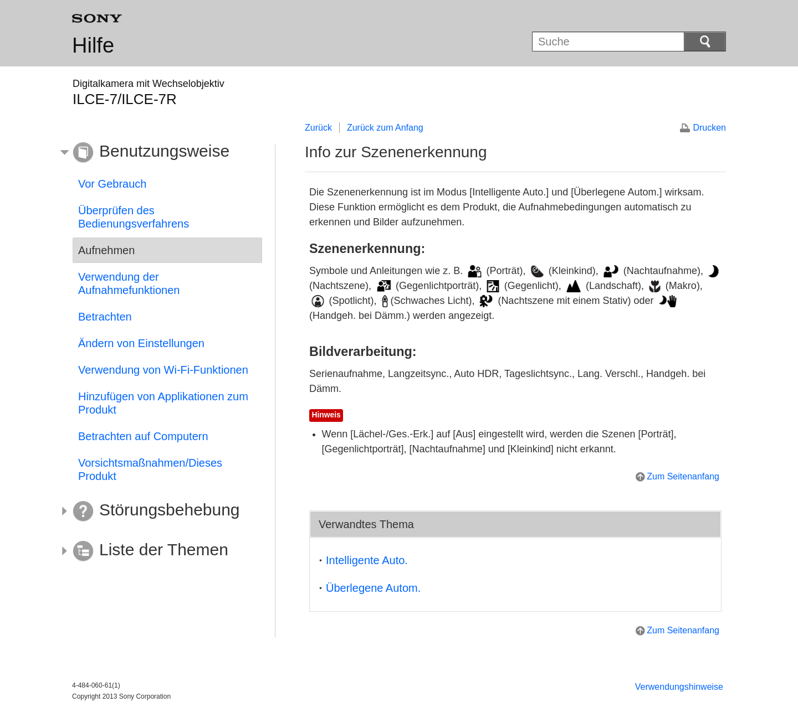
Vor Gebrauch (112, 184)
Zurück (318, 127)
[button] (159, 153)
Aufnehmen (106, 250)
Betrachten (105, 317)
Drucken (709, 127)
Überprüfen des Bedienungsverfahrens (133, 217)
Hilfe (93, 45)
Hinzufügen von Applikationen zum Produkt (163, 403)
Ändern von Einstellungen (141, 343)
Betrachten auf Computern (143, 436)
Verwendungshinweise (679, 686)
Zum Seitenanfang (683, 476)
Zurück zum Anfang (385, 127)
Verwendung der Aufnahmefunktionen (129, 283)
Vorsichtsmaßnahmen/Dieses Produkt (150, 469)
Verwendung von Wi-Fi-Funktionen (163, 370)
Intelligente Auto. (367, 560)
